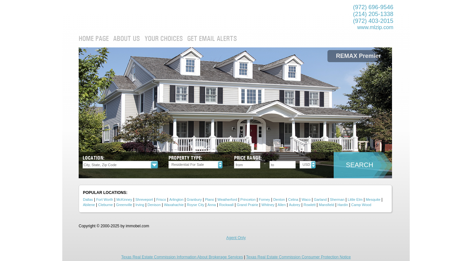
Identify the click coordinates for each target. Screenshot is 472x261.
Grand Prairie (247, 205)
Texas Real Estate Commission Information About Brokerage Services (182, 257)
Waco (306, 199)
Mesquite (373, 199)
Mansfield (326, 205)
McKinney (124, 199)
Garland (320, 199)
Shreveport (144, 199)
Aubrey (294, 205)
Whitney (268, 205)
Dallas (88, 199)
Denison (154, 205)
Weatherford (227, 199)
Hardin (342, 205)
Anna (211, 205)
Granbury (194, 199)
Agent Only (236, 237)
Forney (264, 199)
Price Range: (248, 158)
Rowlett (310, 205)
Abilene (89, 205)
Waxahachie (174, 205)
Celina (293, 199)
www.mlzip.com (375, 27)
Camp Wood (361, 205)
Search (359, 164)
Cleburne (105, 205)
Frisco (161, 199)
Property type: (185, 158)
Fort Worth (104, 199)
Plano (209, 199)
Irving (139, 205)
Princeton (247, 199)
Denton (279, 199)
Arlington (176, 199)
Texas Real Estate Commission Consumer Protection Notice (298, 257)
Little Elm (355, 199)
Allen (281, 205)
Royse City (195, 205)
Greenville (124, 205)
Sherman (337, 199)
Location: (94, 158)
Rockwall (226, 205)
